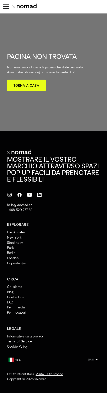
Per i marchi (16, 307)
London (13, 258)
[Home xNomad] (24, 6)
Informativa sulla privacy (25, 336)
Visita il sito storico (49, 374)
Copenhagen (16, 263)
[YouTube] (29, 194)
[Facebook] (19, 194)
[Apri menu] (6, 6)
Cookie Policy (17, 346)
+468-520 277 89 (19, 210)
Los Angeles (16, 232)
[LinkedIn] (39, 194)
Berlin (11, 253)
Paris (11, 247)
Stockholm (15, 242)
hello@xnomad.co (19, 205)
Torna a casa (26, 85)
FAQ (10, 302)
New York (14, 237)
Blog (10, 292)
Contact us (15, 297)
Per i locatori (16, 312)
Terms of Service (19, 341)
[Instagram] (9, 194)
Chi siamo (14, 287)
